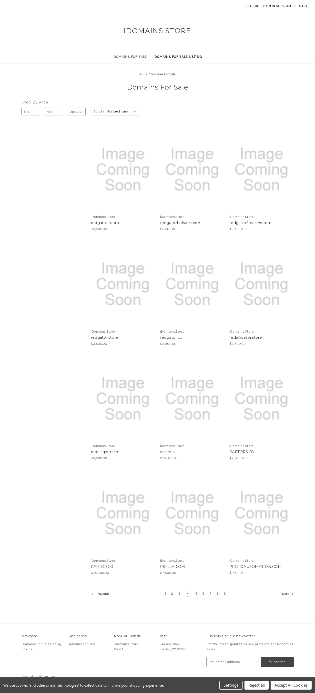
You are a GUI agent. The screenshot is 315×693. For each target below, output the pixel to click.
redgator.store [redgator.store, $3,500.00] (104, 337)
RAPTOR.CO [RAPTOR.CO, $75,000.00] (102, 566)
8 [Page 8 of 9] (217, 593)
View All (119, 649)
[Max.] (53, 111)
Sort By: (99, 111)
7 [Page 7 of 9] (210, 593)
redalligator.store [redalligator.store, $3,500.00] (245, 337)
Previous (100, 593)
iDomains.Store (126, 644)
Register (287, 6)
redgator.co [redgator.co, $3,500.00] (171, 337)
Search (251, 6)
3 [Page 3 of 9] (179, 593)
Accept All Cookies (291, 685)
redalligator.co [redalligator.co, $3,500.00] (104, 451)
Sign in (269, 6)
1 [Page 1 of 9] (165, 593)
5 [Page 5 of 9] (196, 593)
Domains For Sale (130, 56)
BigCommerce (47, 676)
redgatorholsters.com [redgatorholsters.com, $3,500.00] (181, 222)
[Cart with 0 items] (303, 6)
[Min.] (31, 111)
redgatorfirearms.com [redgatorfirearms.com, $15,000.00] (250, 222)
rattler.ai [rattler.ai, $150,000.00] (168, 451)
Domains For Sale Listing (178, 56)
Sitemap (28, 649)
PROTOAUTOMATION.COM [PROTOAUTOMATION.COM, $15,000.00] (255, 566)
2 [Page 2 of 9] (172, 593)
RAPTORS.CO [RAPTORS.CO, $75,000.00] (241, 451)
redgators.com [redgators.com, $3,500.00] (105, 222)
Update (76, 111)
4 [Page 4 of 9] (188, 593)
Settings (231, 685)
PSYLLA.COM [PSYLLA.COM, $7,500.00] (172, 566)
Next (288, 593)
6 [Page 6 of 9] (203, 593)
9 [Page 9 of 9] (225, 593)
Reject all (256, 685)
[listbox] (123, 111)
